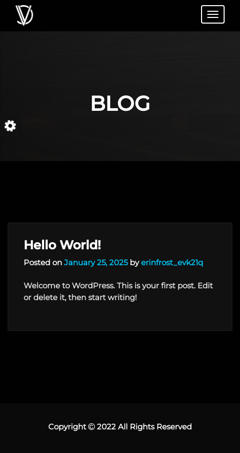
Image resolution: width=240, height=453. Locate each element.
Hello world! (62, 245)
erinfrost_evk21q (172, 262)
